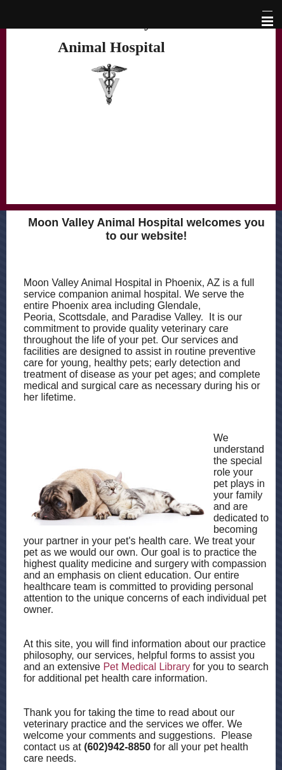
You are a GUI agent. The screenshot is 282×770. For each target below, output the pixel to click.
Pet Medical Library (146, 666)
